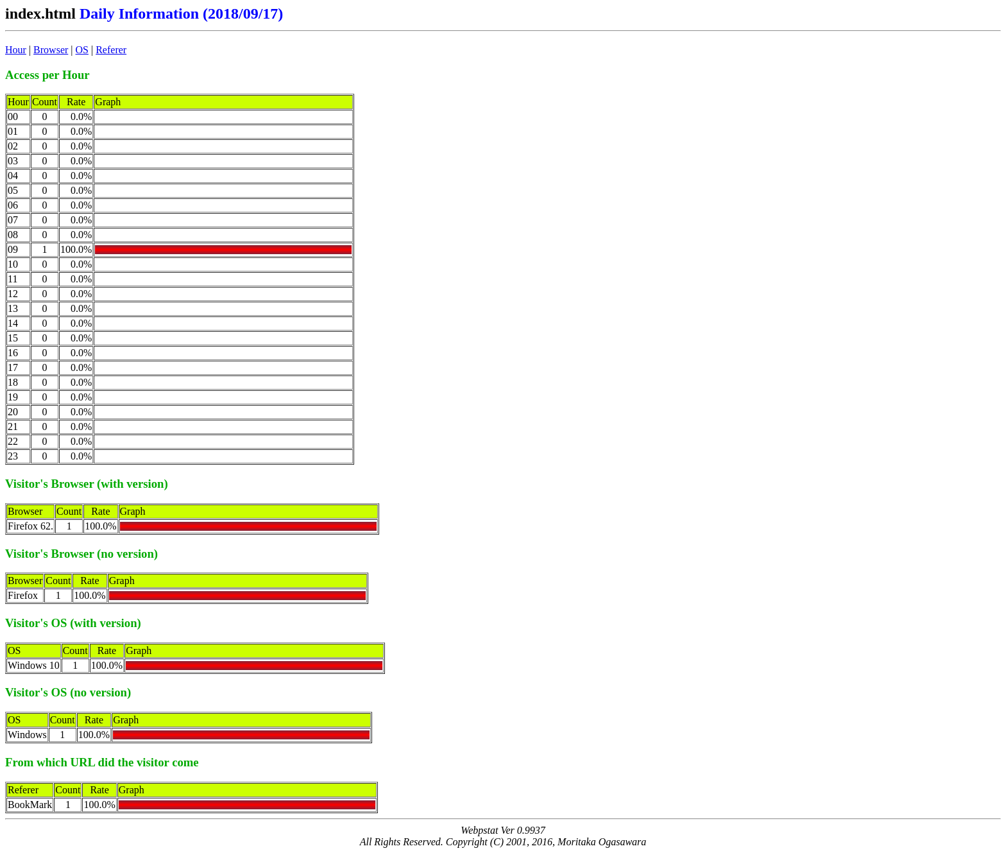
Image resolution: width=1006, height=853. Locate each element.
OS (82, 49)
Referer (111, 49)
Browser (50, 49)
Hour (15, 49)
